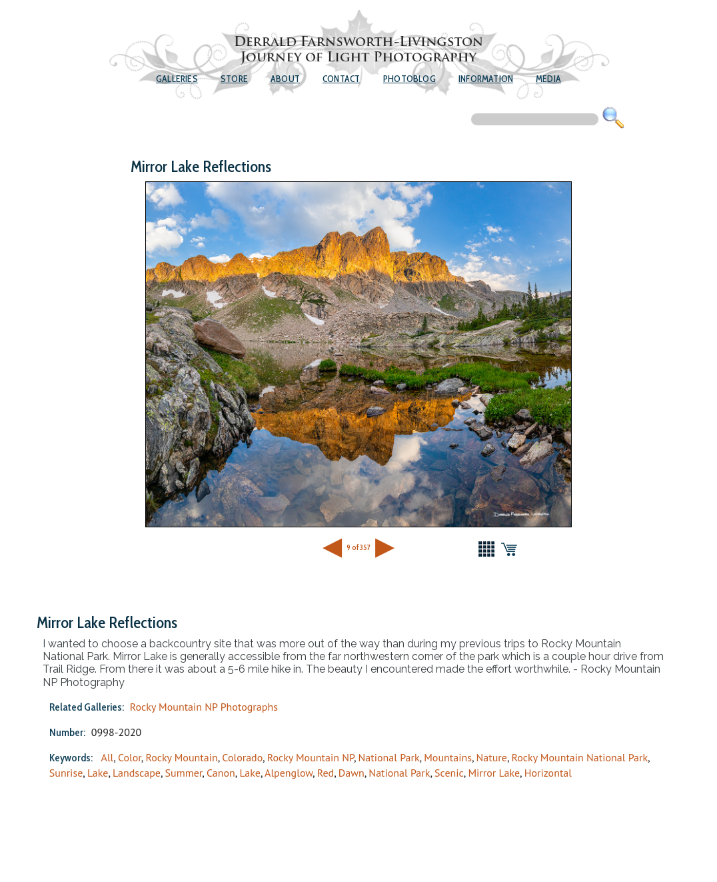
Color (129, 757)
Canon (221, 772)
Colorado (242, 757)
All (107, 757)
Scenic (449, 772)
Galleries (177, 79)
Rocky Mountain (181, 757)
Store (234, 79)
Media (548, 79)
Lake (98, 772)
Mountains (448, 757)
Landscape (137, 772)
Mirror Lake (494, 772)
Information (485, 79)
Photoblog (409, 79)
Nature (491, 757)
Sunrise (66, 772)
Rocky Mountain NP (310, 757)
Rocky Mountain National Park (580, 757)
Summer (184, 772)
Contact (341, 79)
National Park (389, 757)
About (285, 79)
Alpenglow (289, 772)
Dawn (351, 772)
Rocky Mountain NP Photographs (204, 706)
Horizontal (548, 772)
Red (326, 772)
